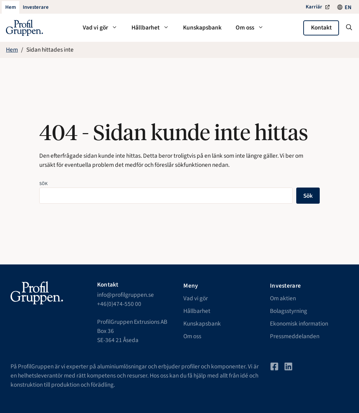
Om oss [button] (253, 28)
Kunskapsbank (202, 27)
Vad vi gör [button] (103, 28)
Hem (12, 49)
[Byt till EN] (348, 7)
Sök (43, 183)
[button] (349, 28)
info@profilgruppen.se (125, 294)
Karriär (314, 7)
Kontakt (321, 27)
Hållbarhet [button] (153, 28)
